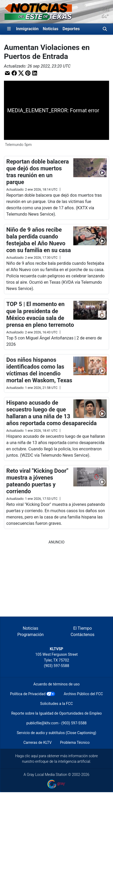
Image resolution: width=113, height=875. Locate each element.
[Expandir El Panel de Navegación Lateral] (9, 29)
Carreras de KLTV (37, 742)
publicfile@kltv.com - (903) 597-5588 (57, 723)
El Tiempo (82, 628)
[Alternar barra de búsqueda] (105, 29)
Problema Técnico (75, 742)
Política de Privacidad (27, 694)
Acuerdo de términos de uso (56, 684)
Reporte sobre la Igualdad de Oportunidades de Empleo (56, 713)
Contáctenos (83, 634)
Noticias (50, 28)
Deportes (71, 28)
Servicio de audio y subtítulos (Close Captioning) (56, 733)
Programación (30, 634)
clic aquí (31, 756)
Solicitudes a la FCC (56, 703)
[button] (7, 73)
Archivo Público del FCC (83, 694)
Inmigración (27, 28)
